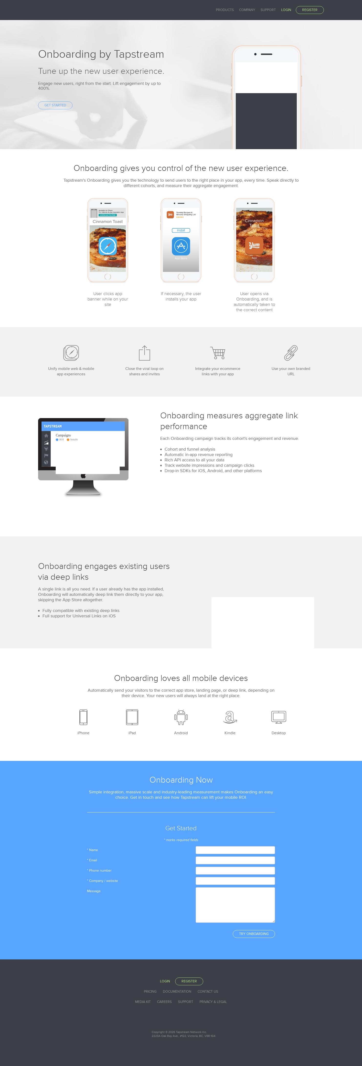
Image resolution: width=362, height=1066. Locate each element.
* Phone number (99, 870)
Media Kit (143, 1002)
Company (247, 10)
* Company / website (102, 881)
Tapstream (55, 9)
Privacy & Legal (213, 1002)
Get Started (55, 105)
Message (94, 891)
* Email (92, 860)
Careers (164, 1002)
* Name (92, 850)
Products (225, 10)
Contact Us (208, 991)
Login (286, 10)
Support (268, 10)
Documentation (177, 991)
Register (310, 10)
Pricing (150, 991)
